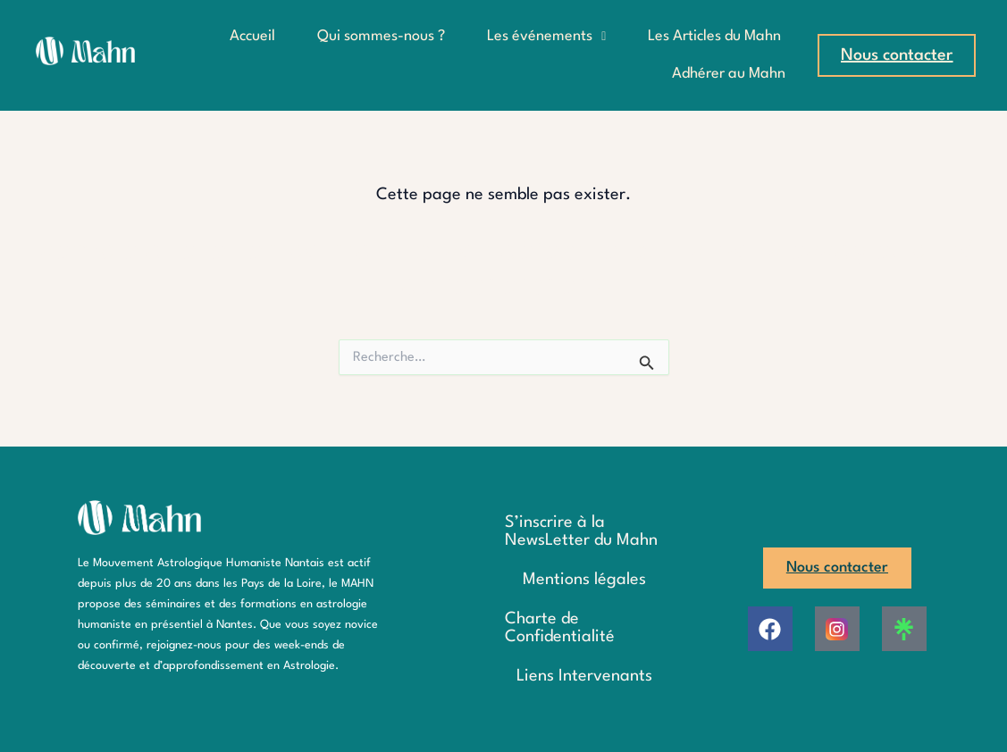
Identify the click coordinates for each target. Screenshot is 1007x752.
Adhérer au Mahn (728, 73)
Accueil (252, 36)
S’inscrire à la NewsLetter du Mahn (581, 531)
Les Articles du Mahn (714, 36)
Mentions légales (584, 580)
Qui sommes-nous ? (381, 36)
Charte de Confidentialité (560, 628)
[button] (546, 36)
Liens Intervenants (584, 676)
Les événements (546, 36)
